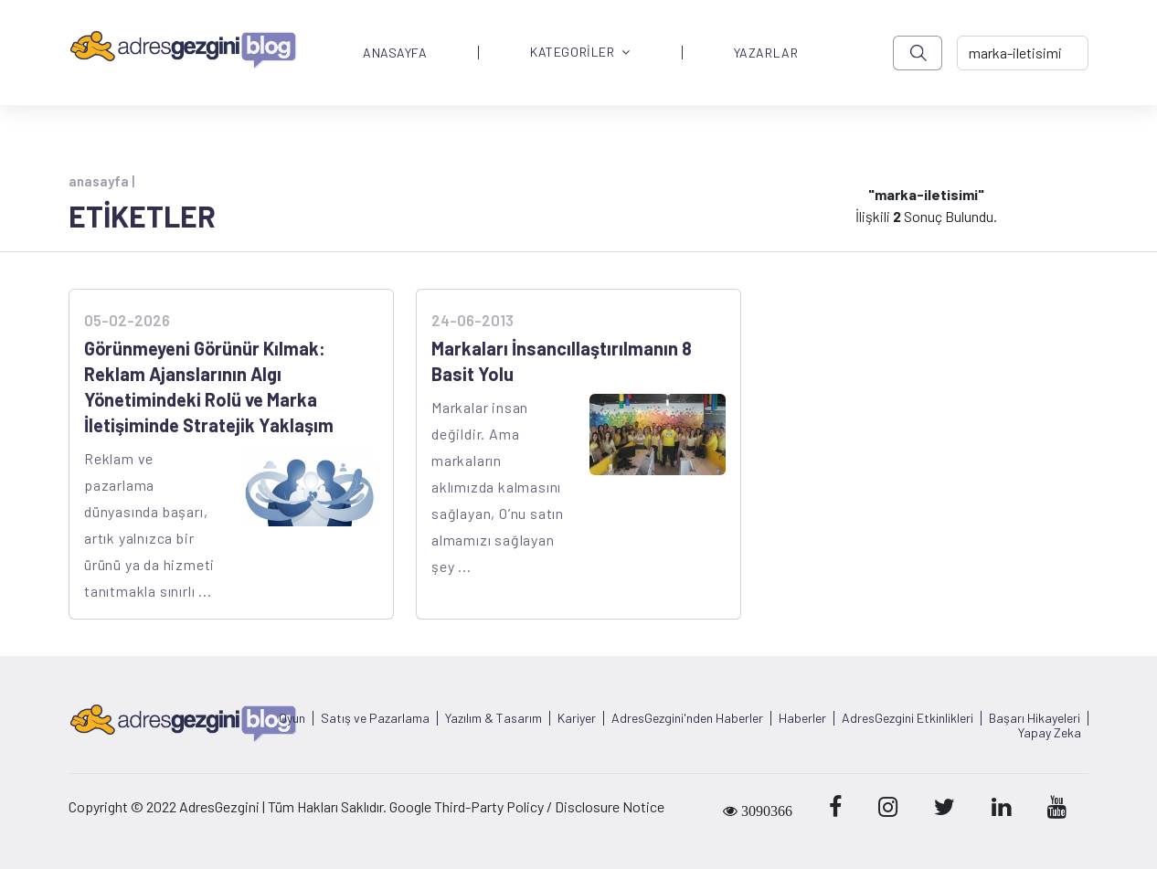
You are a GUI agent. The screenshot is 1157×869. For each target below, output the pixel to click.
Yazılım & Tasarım (493, 718)
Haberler (802, 718)
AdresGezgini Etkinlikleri (907, 718)
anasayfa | (101, 181)
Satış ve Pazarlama (375, 718)
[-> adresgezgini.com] (1022, 53)
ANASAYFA (395, 53)
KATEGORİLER (580, 52)
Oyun (292, 718)
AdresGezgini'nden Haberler (687, 718)
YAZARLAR (766, 53)
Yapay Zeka (1049, 733)
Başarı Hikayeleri (1034, 718)
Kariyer (576, 718)
